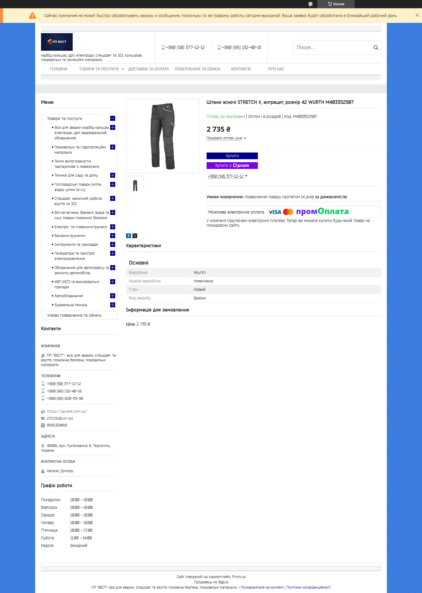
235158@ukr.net (60, 418)
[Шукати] (376, 47)
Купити (232, 155)
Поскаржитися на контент (262, 587)
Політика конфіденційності (309, 587)
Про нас (276, 69)
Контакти (241, 69)
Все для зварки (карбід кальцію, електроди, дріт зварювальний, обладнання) (82, 132)
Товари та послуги (98, 69)
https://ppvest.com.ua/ (67, 411)
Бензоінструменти (70, 235)
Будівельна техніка (71, 305)
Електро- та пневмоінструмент (81, 227)
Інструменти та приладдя (76, 244)
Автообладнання (69, 296)
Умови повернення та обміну (74, 315)
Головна (58, 69)
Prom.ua (239, 577)
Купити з (232, 165)
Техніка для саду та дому (76, 175)
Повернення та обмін (197, 69)
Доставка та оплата (148, 69)
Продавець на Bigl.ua (211, 582)
